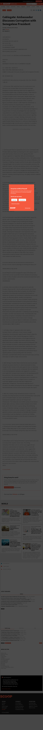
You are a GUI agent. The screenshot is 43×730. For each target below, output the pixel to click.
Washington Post (4, 676)
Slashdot (3, 673)
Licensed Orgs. (32, 718)
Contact (3, 718)
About (3, 720)
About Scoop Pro (33, 720)
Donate (3, 724)
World (38, 6)
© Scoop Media (5, 727)
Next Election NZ (19, 723)
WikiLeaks (9, 10)
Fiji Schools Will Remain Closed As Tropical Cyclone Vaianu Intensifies (13, 613)
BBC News (3, 679)
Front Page (3, 6)
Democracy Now (4, 669)
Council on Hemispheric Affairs (7, 682)
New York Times (4, 678)
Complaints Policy (19, 724)
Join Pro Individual (9, 503)
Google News (3, 672)
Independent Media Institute (22, 621)
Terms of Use (32, 723)
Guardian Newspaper (5, 674)
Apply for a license (33, 721)
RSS (2, 624)
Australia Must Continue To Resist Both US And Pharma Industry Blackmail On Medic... (16, 616)
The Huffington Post (5, 681)
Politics (18, 6)
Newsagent (4, 723)
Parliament (13, 6)
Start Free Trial (39, 1)
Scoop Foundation (19, 721)
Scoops (8, 6)
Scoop (4, 10)
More (41, 624)
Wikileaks (7, 29)
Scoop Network (18, 720)
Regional (23, 6)
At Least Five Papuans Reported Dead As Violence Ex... (10, 654)
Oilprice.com (3, 668)
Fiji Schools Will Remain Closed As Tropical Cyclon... (10, 646)
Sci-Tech (33, 6)
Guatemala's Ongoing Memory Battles (7, 621)
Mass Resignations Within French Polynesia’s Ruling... (10, 649)
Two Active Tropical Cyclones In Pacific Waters (9, 620)
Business (28, 6)
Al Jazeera (3, 680)
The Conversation (32, 612)
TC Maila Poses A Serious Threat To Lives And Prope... (10, 647)
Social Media (18, 718)
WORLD (4, 519)
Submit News (5, 721)
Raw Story (3, 671)
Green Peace (3, 684)
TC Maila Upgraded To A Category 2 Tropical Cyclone (10, 652)
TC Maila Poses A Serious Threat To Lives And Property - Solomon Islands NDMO (15, 615)
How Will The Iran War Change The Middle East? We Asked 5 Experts (13, 612)
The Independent (4, 675)
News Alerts (7, 658)
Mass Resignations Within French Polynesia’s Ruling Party (11, 618)
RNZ (30, 613)
